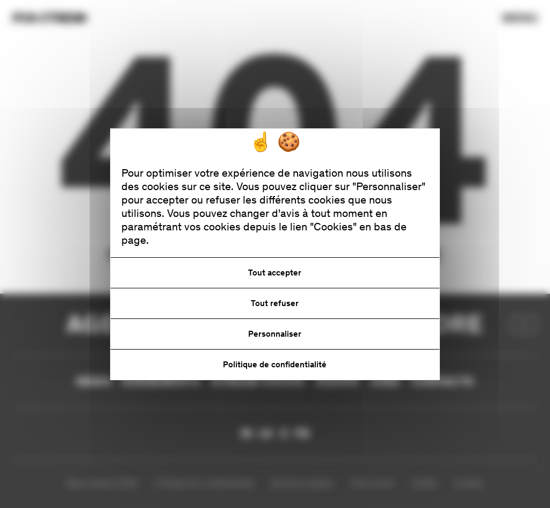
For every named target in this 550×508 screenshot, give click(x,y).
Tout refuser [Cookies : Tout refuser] (275, 303)
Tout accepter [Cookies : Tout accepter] (274, 272)
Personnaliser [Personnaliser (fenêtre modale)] (274, 334)
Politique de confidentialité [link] (275, 364)
